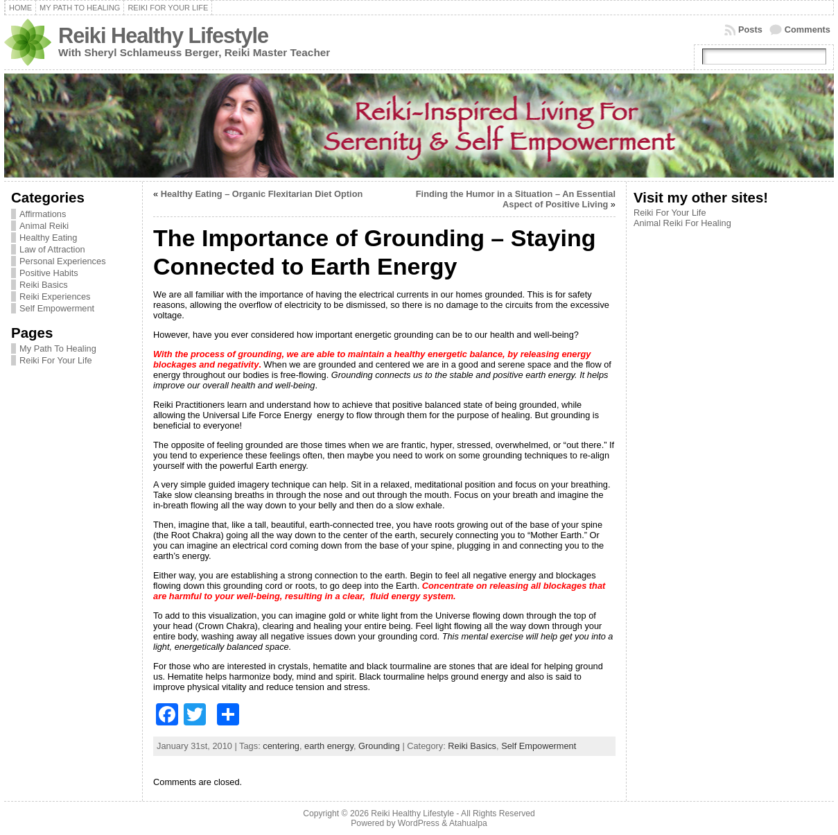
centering (281, 746)
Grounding (379, 746)
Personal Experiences (62, 261)
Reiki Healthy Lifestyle (163, 36)
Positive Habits (48, 273)
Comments (807, 29)
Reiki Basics (43, 284)
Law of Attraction (52, 249)
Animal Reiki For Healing (682, 223)
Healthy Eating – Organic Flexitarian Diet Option (262, 194)
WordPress (418, 823)
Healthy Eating (48, 237)
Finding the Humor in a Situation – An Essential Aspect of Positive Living (516, 199)
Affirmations (42, 214)
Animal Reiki (44, 226)
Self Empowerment (56, 308)
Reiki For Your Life (55, 360)
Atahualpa (468, 823)
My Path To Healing (57, 348)
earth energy (328, 746)
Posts (750, 29)
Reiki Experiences (54, 296)
